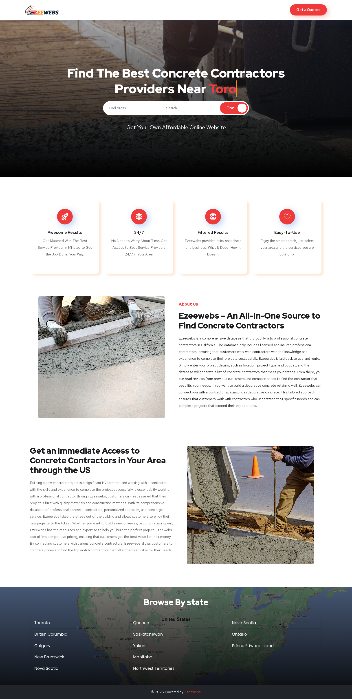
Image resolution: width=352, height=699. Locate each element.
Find (236, 108)
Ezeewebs (192, 692)
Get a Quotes (308, 9)
